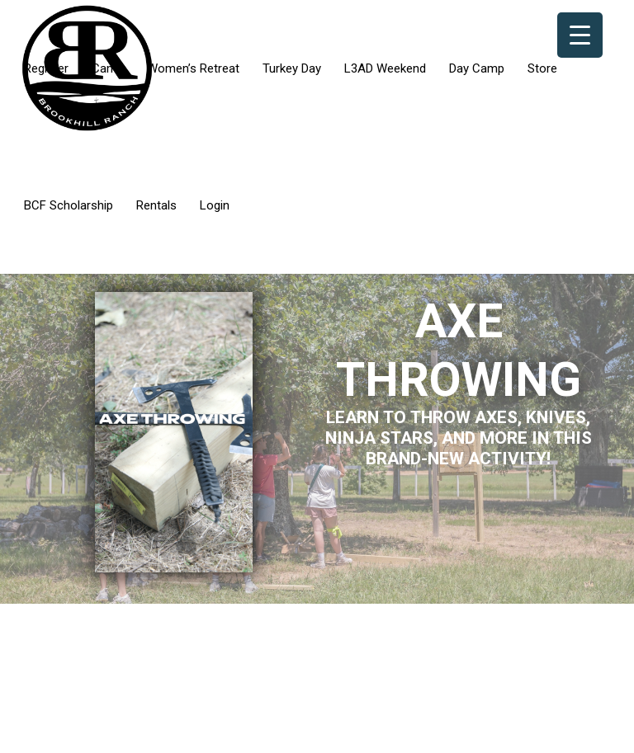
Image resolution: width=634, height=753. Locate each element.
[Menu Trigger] (580, 35)
